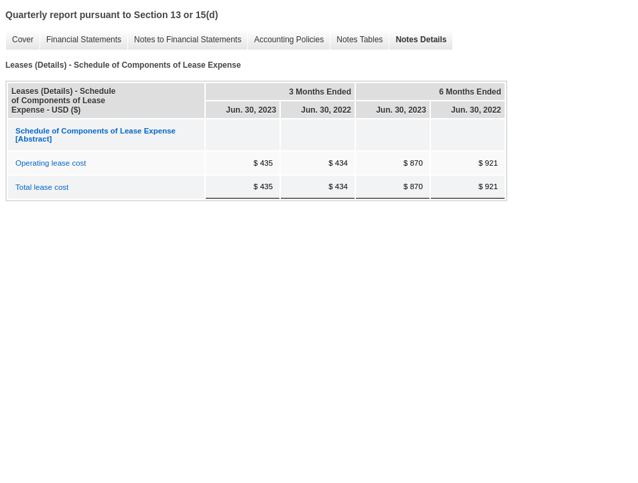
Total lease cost (41, 187)
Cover (19, 40)
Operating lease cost (50, 163)
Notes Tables (356, 40)
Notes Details (417, 40)
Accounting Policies (285, 40)
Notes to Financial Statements (184, 40)
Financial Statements (80, 40)
